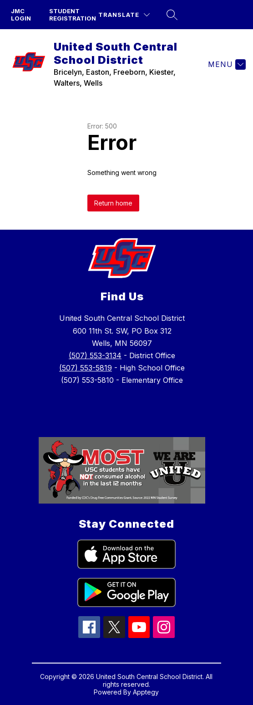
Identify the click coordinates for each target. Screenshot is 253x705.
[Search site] (172, 14)
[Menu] (226, 64)
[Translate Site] (124, 15)
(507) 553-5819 (85, 367)
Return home (113, 203)
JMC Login (21, 14)
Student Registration (72, 14)
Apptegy (146, 692)
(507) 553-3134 (95, 355)
